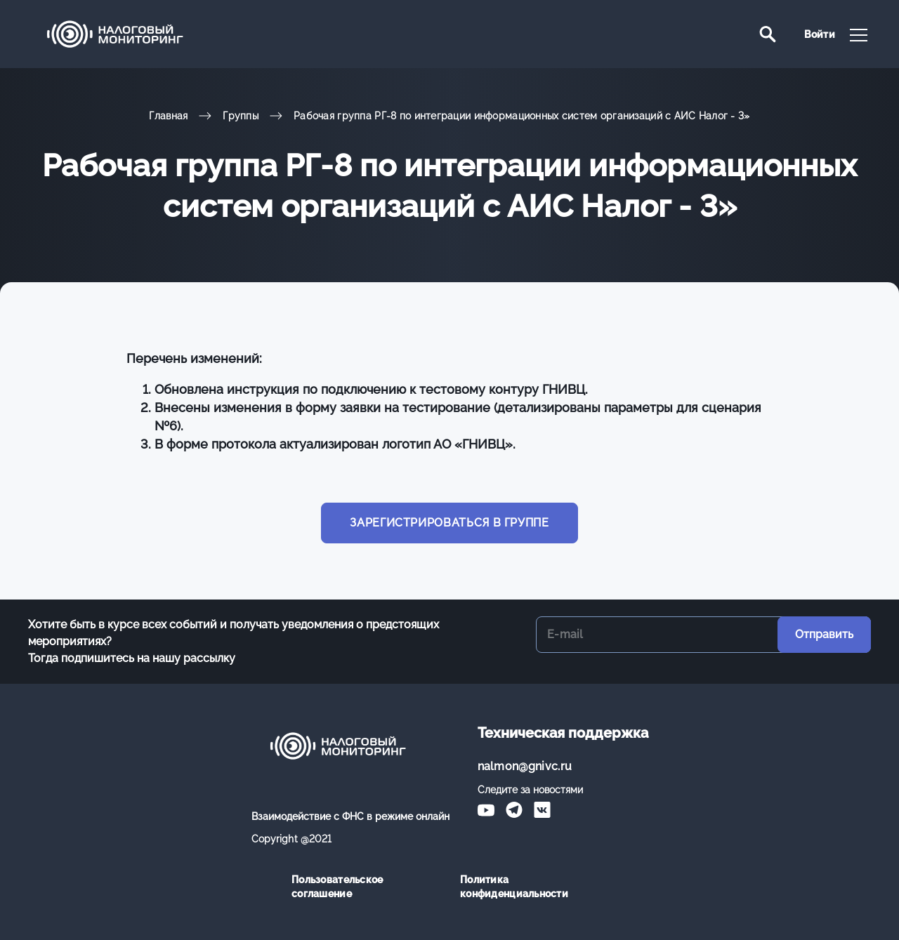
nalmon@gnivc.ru (525, 766)
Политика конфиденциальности (514, 886)
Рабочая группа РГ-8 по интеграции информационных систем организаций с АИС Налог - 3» (522, 115)
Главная (168, 115)
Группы (240, 115)
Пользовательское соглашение (337, 886)
